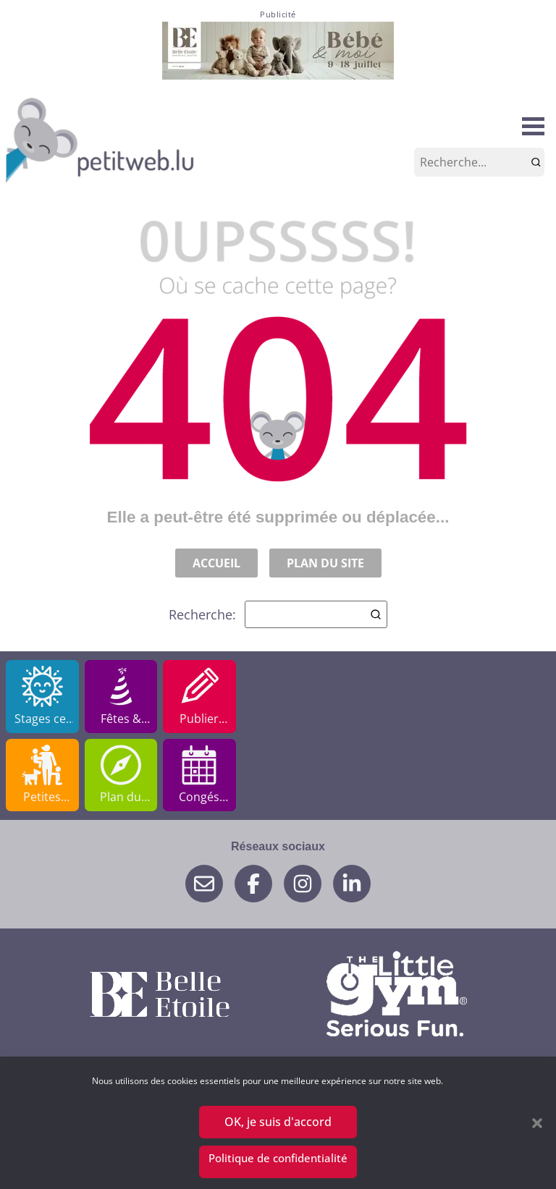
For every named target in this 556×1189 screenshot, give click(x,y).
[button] (537, 1123)
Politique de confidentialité (278, 1158)
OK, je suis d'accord (278, 1122)
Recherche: (278, 614)
